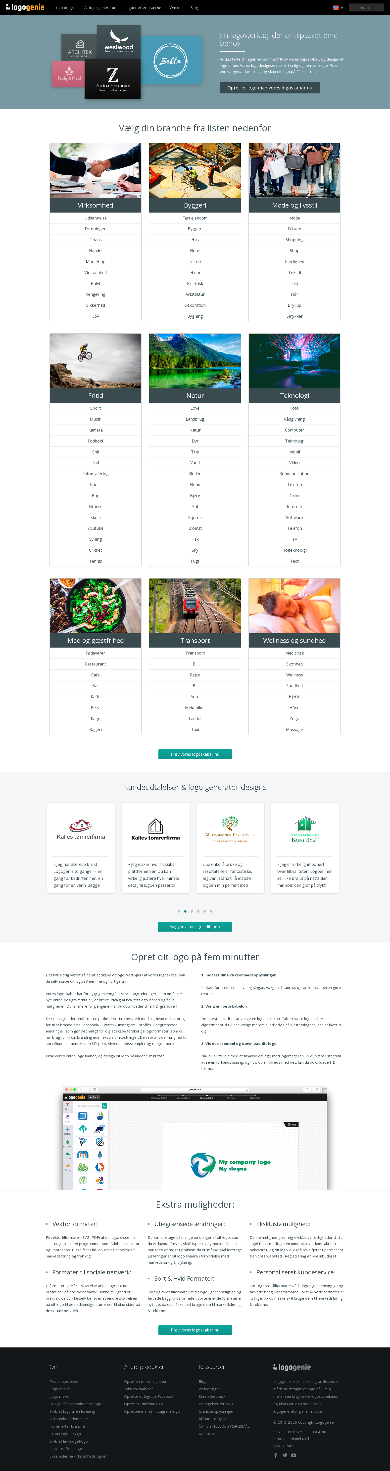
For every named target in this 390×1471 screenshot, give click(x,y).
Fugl (195, 561)
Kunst (95, 484)
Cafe (95, 675)
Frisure (294, 228)
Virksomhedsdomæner (68, 1418)
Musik (95, 419)
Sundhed (294, 685)
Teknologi (294, 441)
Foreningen (95, 228)
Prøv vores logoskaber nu (195, 754)
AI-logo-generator (100, 7)
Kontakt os (208, 1433)
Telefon (294, 484)
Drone (294, 495)
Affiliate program (213, 1418)
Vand (195, 462)
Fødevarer (95, 653)
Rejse (195, 675)
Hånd (294, 707)
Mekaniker (195, 707)
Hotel (195, 250)
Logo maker (59, 1396)
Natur (195, 430)
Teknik (195, 261)
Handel (95, 250)
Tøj (295, 283)
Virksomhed (95, 272)
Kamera (95, 430)
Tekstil (294, 272)
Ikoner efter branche (67, 1426)
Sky (195, 550)
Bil (195, 664)
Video (294, 462)
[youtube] (293, 1456)
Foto (294, 408)
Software (294, 517)
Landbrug (195, 419)
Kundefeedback (212, 1396)
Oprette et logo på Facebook (149, 1396)
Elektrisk (195, 283)
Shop (294, 250)
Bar (95, 685)
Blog (194, 7)
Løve (195, 408)
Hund (195, 484)
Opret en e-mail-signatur (145, 1381)
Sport (95, 408)
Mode (294, 218)
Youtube (95, 528)
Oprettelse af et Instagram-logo (152, 1411)
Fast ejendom (195, 218)
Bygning (195, 316)
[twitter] (285, 1456)
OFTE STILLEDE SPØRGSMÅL (224, 1426)
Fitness (95, 506)
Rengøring (95, 294)
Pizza (95, 707)
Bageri (95, 729)
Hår (294, 294)
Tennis (95, 561)
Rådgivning (294, 419)
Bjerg (195, 495)
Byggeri (195, 228)
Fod (95, 462)
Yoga (294, 718)
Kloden (195, 473)
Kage (95, 718)
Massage (294, 729)
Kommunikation (294, 473)
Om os (175, 7)
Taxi (195, 729)
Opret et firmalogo (65, 1448)
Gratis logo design (65, 1433)
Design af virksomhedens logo (75, 1403)
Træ (195, 452)
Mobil (294, 452)
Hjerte (294, 696)
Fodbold (95, 441)
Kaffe (95, 696)
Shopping (295, 239)
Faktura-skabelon (138, 1388)
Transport (195, 653)
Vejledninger (209, 1388)
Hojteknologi (294, 550)
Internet (294, 506)
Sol (195, 506)
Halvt (95, 283)
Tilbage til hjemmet (25, 7)
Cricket (95, 550)
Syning (95, 539)
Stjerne (195, 517)
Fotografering (95, 473)
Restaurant (95, 664)
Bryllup (294, 305)
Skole (96, 517)
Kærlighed (294, 261)
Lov (95, 316)
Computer (294, 430)
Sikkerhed (95, 305)
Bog (95, 495)
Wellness (294, 675)
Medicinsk (294, 653)
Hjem (195, 272)
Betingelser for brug (216, 1403)
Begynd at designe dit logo (195, 926)
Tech (294, 561)
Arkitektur (195, 294)
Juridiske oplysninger (216, 1411)
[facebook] (276, 1456)
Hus (195, 239)
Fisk (195, 539)
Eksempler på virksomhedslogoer (78, 1456)
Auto (195, 696)
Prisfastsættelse (63, 1381)
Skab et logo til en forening (72, 1411)
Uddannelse (96, 218)
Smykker (295, 316)
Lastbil (195, 718)
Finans (96, 239)
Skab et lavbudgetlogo (68, 1441)
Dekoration (195, 305)
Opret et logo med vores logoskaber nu (269, 88)
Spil (95, 452)
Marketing (95, 261)
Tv (294, 539)
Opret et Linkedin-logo (143, 1403)
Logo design (64, 7)
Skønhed (294, 664)
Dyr (195, 441)
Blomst (195, 528)
